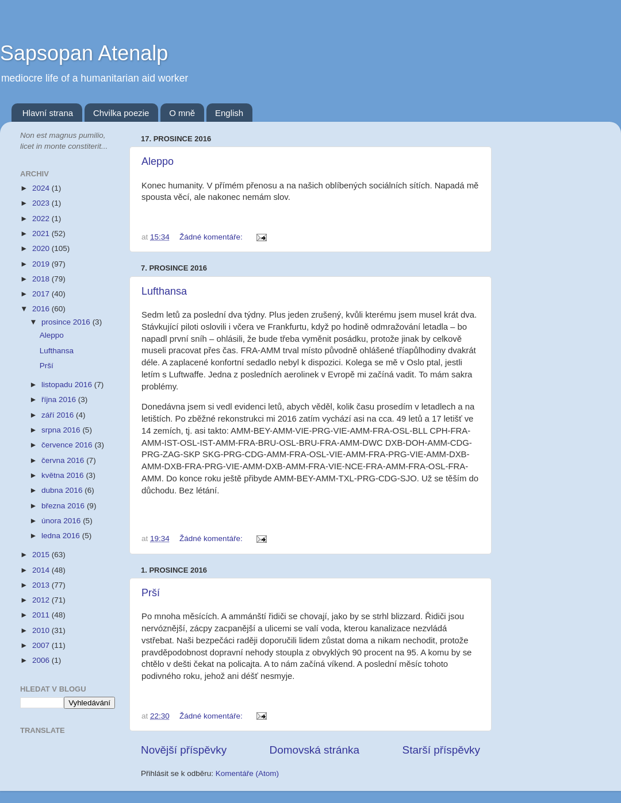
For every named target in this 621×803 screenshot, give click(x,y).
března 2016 (64, 505)
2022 (42, 218)
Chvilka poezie (121, 113)
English (229, 113)
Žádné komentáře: (211, 237)
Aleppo (157, 161)
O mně (182, 113)
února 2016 (62, 520)
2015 (42, 554)
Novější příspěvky (184, 750)
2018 (42, 279)
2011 (42, 615)
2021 (42, 233)
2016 (42, 308)
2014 (42, 570)
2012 (42, 600)
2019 (42, 264)
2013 (42, 585)
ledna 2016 (61, 535)
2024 (42, 188)
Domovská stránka (314, 750)
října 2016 (59, 399)
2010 (42, 630)
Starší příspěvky (441, 750)
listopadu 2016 (67, 384)
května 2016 (63, 475)
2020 (42, 248)
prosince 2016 (67, 322)
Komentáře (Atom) (247, 773)
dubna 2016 (63, 490)
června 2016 (63, 460)
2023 (42, 203)
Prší (150, 593)
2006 (42, 660)
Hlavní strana (47, 113)
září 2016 (58, 415)
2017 (42, 293)
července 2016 (67, 445)
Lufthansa (164, 291)
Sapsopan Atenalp (84, 53)
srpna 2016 (61, 430)
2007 (42, 645)
